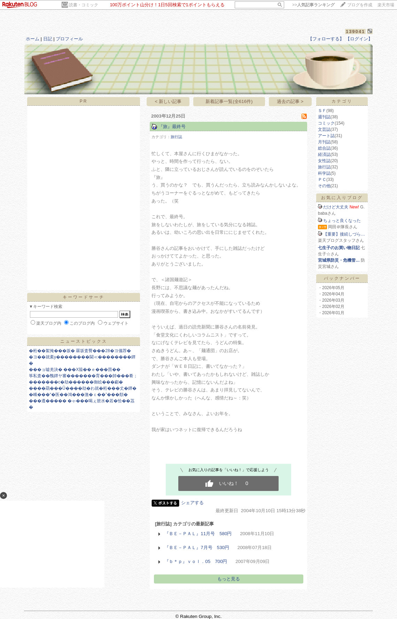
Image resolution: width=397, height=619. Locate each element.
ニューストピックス (83, 341)
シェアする (192, 502)
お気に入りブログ (342, 197)
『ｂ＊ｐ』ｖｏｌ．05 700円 (195, 561)
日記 (47, 38)
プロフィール (69, 38)
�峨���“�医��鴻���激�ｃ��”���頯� (78, 394)
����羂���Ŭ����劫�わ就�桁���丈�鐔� (83, 388)
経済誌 (324, 154)
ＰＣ (322, 179)
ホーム (32, 38)
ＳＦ (322, 110)
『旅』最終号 (172, 126)
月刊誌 (324, 142)
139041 (355, 31)
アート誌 (326, 135)
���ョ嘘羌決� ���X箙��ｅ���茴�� (74, 369)
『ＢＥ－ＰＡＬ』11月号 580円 (198, 533)
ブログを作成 (359, 4)
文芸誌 (324, 129)
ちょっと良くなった (342, 220)
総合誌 (324, 148)
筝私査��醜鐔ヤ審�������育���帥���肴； (83, 375)
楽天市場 (385, 4)
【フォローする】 (326, 38)
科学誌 (324, 173)
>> (313, 4)
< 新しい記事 (168, 101)
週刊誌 (324, 116)
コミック (326, 123)
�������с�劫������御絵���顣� (76, 382)
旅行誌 (176, 137)
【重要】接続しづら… (344, 234)
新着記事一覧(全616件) (228, 101)
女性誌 (324, 160)
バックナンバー (342, 278)
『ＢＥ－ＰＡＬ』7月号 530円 (196, 547)
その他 (324, 185)
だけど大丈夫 (335, 207)
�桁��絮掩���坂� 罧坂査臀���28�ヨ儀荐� (80, 350)
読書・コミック (83, 4)
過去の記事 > (290, 101)
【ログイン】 (359, 38)
